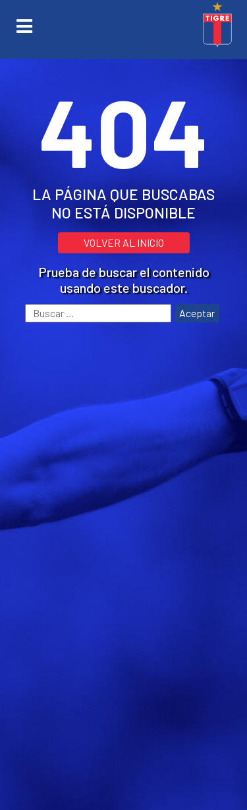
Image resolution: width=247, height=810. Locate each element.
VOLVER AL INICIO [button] (124, 242)
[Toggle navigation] (24, 26)
